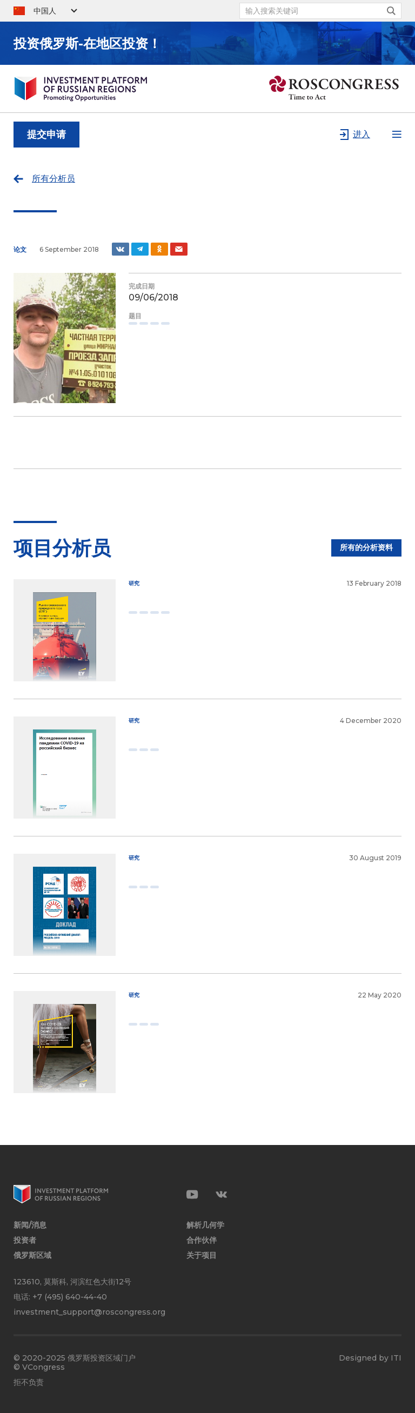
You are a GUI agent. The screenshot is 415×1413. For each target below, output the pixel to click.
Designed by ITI (370, 1358)
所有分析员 (53, 178)
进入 (361, 134)
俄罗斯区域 (32, 1255)
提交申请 (46, 134)
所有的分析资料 (366, 547)
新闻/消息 (30, 1225)
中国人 (45, 11)
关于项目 (201, 1255)
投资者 (25, 1240)
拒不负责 (29, 1382)
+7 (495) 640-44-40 (69, 1297)
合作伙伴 (201, 1240)
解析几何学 (205, 1225)
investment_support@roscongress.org (89, 1312)
